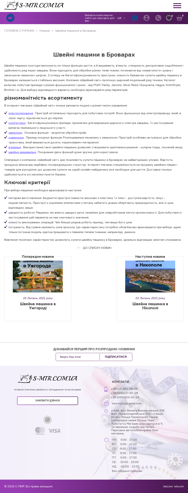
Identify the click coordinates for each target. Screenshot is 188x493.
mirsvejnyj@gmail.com (127, 403)
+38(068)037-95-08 (124, 393)
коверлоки (16, 137)
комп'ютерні (17, 123)
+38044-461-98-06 (124, 388)
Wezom (179, 486)
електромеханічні (21, 113)
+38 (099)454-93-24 (125, 397)
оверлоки (15, 132)
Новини (44, 30)
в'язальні (15, 147)
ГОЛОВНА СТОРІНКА (19, 30)
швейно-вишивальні (22, 152)
